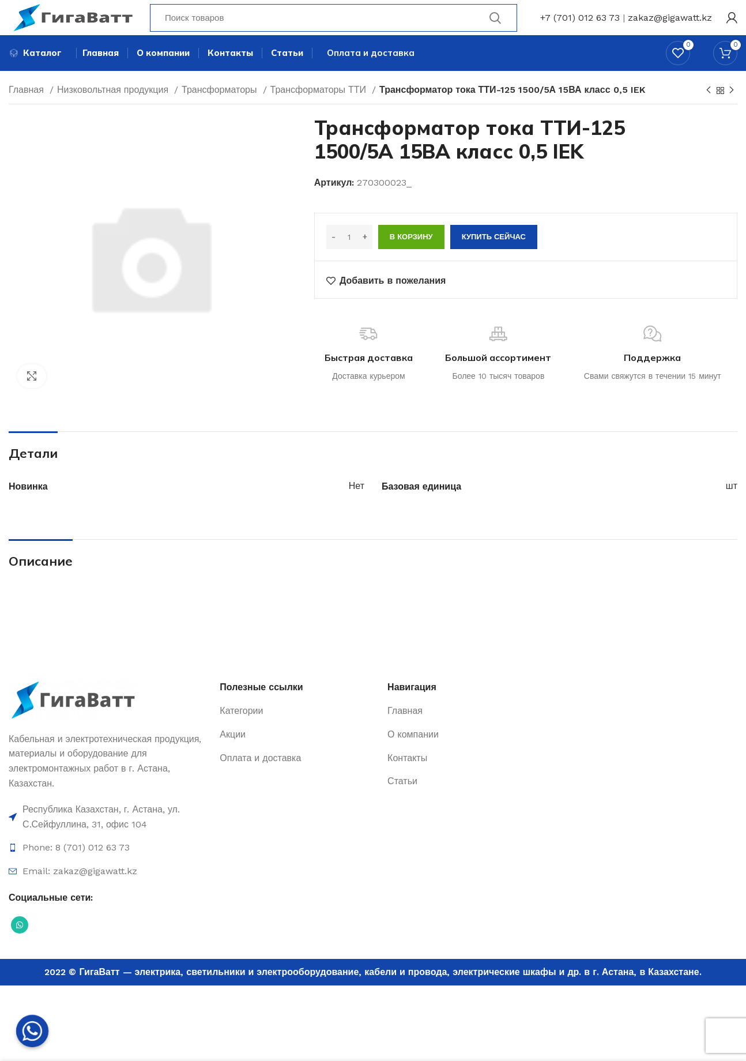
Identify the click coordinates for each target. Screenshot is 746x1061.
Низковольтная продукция (114, 111)
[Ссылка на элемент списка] (108, 838)
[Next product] (731, 112)
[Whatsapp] (32, 1031)
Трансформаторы (220, 111)
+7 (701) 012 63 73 (580, 25)
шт (731, 507)
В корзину (411, 258)
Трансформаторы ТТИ (320, 111)
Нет (356, 507)
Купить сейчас (494, 258)
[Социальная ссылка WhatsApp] (19, 946)
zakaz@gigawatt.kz (670, 25)
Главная (28, 111)
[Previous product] (708, 112)
